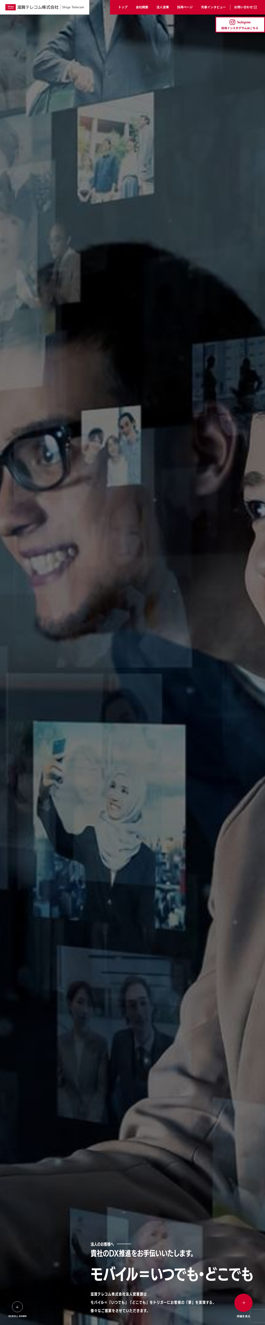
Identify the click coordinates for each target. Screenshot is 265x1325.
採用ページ (185, 7)
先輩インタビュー (213, 7)
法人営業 (163, 7)
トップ (123, 7)
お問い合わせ (243, 7)
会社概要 (142, 7)
